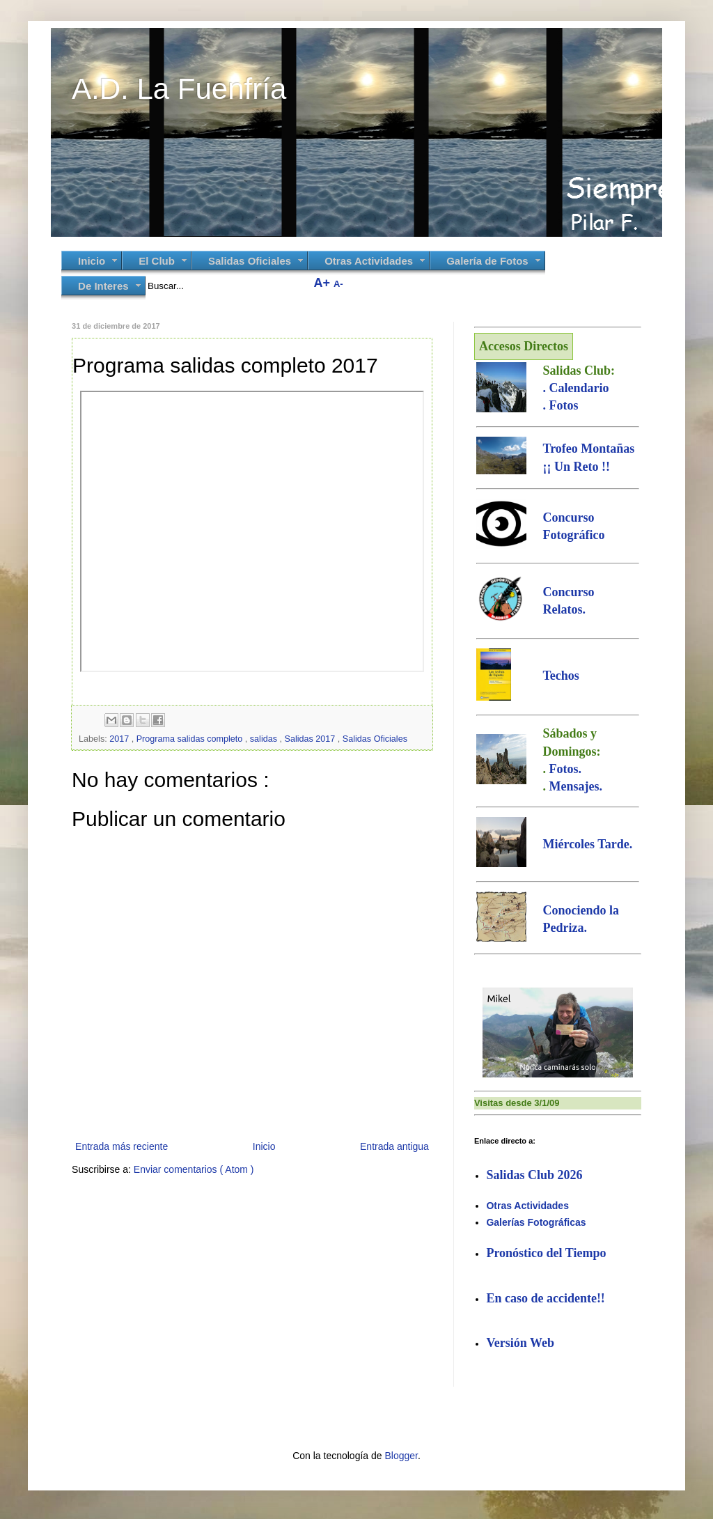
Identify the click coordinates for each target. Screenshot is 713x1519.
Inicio (264, 1146)
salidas (265, 739)
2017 (120, 739)
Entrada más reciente (121, 1146)
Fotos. (565, 769)
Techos (560, 676)
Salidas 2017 (311, 739)
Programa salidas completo (190, 739)
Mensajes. (575, 786)
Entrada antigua (394, 1146)
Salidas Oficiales (375, 739)
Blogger (400, 1455)
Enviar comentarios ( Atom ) (194, 1169)
